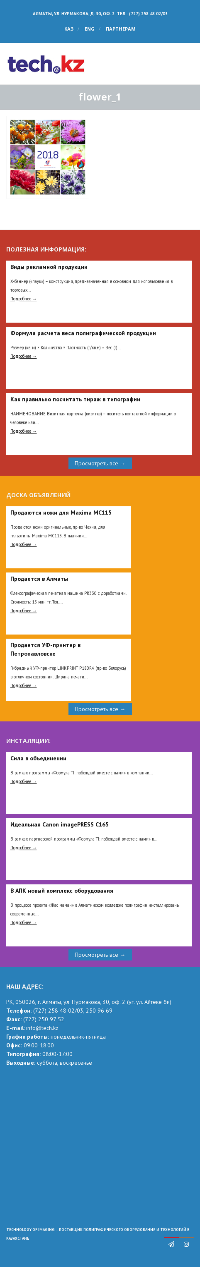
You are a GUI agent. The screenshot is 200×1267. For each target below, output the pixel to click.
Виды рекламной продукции (49, 267)
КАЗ (68, 29)
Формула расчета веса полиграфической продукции (83, 333)
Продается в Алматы (39, 578)
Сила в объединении (38, 758)
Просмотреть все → (100, 463)
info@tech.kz (42, 1028)
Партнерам (121, 29)
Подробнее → (23, 299)
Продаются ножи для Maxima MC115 (61, 512)
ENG (90, 29)
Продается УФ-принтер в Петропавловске (45, 649)
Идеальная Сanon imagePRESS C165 (59, 824)
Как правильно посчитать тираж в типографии (75, 399)
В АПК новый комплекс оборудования (61, 890)
